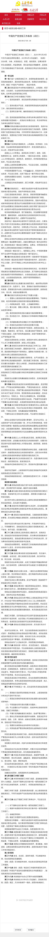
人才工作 (6, 19)
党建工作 (30, 15)
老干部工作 (6, 23)
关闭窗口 (31, 930)
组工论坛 (43, 19)
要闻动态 (18, 15)
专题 (18, 23)
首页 (6, 15)
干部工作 (43, 15)
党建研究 (30, 19)
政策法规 (18, 19)
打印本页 (18, 930)
